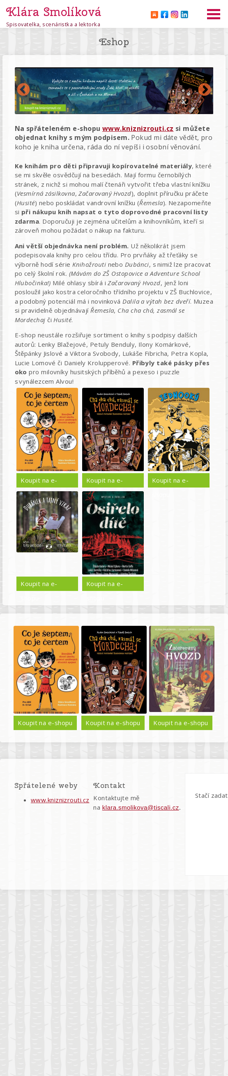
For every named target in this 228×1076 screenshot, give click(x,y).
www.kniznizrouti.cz (60, 800)
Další (204, 90)
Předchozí (23, 90)
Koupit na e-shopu (39, 482)
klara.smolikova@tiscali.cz (140, 807)
